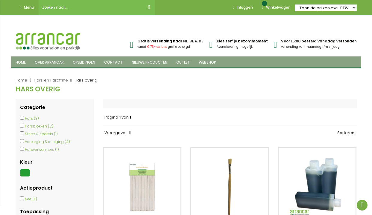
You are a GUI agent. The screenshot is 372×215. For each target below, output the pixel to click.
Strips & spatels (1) (41, 133)
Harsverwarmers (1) (42, 149)
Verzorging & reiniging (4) (47, 141)
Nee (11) (31, 199)
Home (21, 80)
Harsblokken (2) (39, 126)
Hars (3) (32, 118)
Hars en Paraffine (51, 80)
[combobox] (91, 7)
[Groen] (25, 176)
